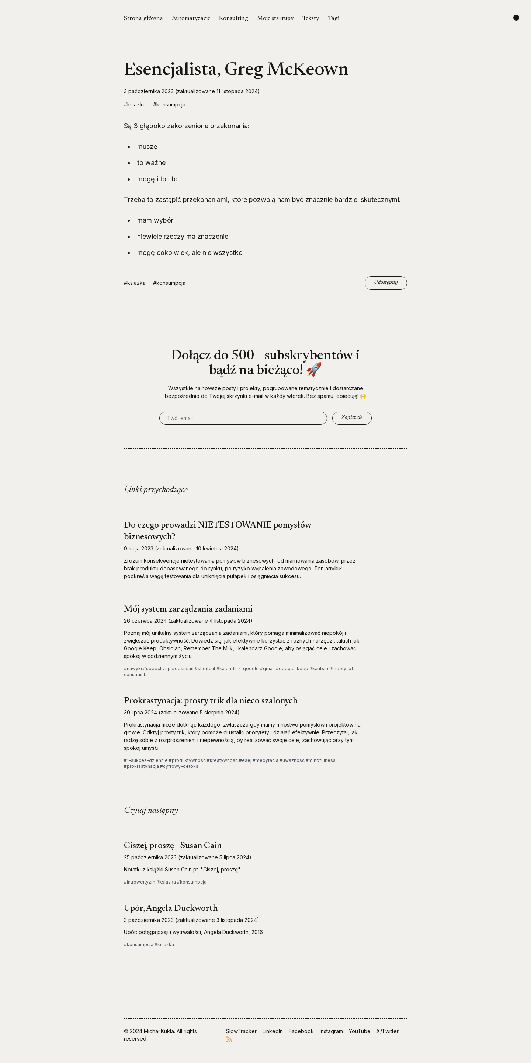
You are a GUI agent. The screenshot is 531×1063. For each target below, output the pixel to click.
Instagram (331, 1031)
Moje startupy (275, 18)
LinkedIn (273, 1031)
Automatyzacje (191, 18)
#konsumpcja (169, 104)
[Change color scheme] (516, 18)
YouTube (360, 1031)
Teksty (310, 18)
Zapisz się (351, 417)
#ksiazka (135, 104)
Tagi (333, 18)
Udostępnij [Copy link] (386, 282)
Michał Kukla (159, 1031)
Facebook (301, 1031)
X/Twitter (387, 1031)
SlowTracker (241, 1031)
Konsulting (233, 18)
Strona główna (143, 18)
